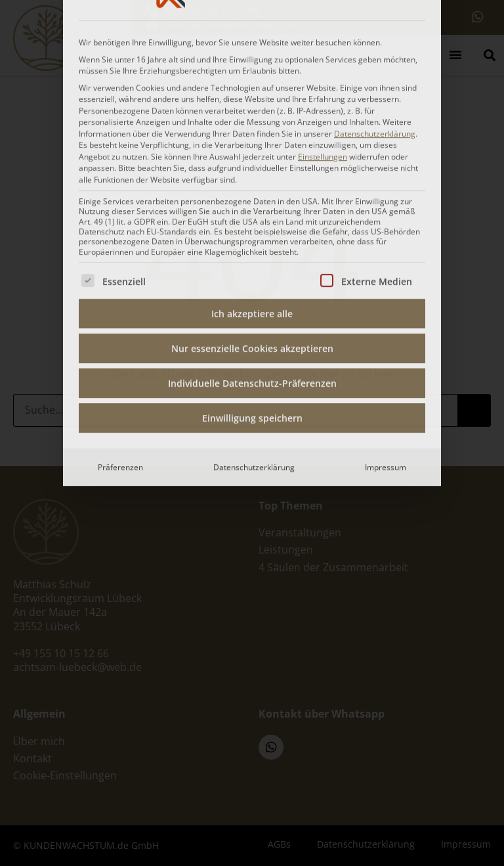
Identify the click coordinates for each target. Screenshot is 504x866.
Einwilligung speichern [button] (252, 274)
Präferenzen (120, 323)
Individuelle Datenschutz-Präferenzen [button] (252, 239)
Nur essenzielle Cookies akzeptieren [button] (252, 204)
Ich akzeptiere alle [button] (252, 169)
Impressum (385, 323)
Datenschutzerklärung (254, 323)
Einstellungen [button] (322, 12)
